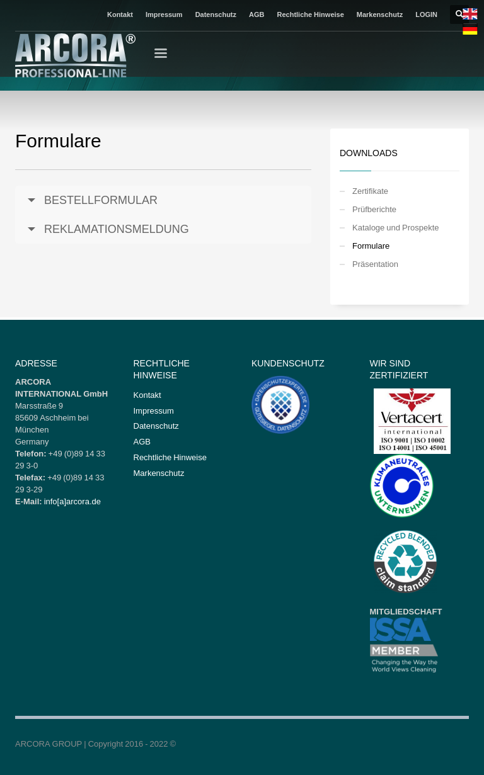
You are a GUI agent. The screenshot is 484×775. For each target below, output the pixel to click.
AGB (256, 14)
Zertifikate (370, 190)
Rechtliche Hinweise (310, 14)
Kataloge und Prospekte (395, 227)
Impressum (164, 14)
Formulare (370, 245)
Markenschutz (380, 14)
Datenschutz (215, 14)
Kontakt (120, 14)
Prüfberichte (374, 209)
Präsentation (375, 263)
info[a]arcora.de (72, 501)
